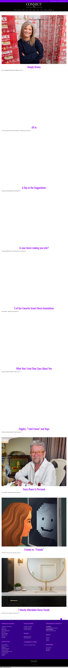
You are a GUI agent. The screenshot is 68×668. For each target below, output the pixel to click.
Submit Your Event (27, 636)
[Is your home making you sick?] (34, 220)
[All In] (34, 99)
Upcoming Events (27, 637)
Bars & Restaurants (27, 627)
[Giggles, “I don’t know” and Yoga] (34, 401)
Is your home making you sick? (34, 248)
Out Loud (3, 636)
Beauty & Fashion (5, 645)
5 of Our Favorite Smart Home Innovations (34, 308)
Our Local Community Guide (29, 644)
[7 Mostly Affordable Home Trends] (34, 582)
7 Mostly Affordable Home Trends (34, 610)
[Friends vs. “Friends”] (34, 522)
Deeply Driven (34, 67)
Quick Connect (5, 634)
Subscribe (48, 650)
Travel (3, 655)
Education (4, 647)
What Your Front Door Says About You (34, 368)
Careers (47, 639)
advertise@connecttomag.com (62, 1)
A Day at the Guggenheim (34, 188)
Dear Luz (3, 627)
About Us (48, 637)
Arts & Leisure (4, 644)
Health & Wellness (5, 648)
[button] (53, 10)
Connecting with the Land (7, 651)
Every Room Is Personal (34, 489)
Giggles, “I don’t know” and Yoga (34, 429)
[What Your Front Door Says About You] (34, 341)
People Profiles (5, 633)
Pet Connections (5, 652)
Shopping (3, 654)
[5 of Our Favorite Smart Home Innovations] (34, 280)
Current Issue (48, 647)
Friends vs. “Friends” (34, 549)
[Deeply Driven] (34, 39)
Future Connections (6, 630)
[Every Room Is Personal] (34, 461)
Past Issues (48, 649)
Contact (47, 640)
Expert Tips (4, 629)
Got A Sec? (4, 632)
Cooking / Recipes (27, 629)
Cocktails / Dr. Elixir (28, 626)
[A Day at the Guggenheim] (34, 160)
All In (34, 127)
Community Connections (7, 626)
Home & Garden (5, 650)
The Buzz (3, 637)
